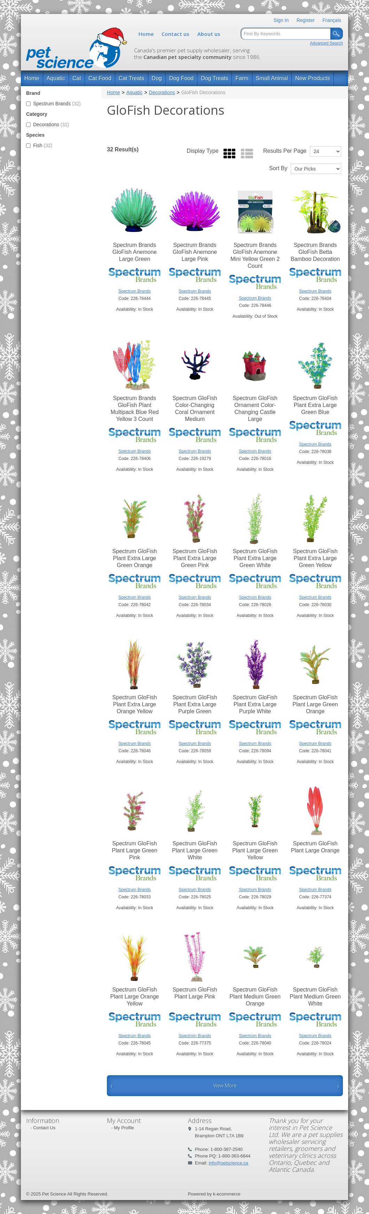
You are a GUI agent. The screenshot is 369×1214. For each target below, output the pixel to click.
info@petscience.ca (228, 1163)
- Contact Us (42, 1127)
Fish (39, 145)
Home (146, 33)
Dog (157, 78)
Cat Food (99, 78)
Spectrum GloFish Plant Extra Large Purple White (255, 704)
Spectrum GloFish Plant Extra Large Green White (255, 558)
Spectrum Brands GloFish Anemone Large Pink (195, 252)
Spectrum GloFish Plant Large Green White (195, 850)
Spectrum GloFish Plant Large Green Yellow (255, 850)
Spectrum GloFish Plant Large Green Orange (315, 704)
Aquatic (56, 78)
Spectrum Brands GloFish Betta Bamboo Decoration (315, 252)
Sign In (281, 20)
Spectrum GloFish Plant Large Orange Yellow (134, 996)
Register (306, 20)
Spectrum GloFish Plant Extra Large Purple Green (195, 704)
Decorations (47, 124)
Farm (241, 78)
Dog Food (181, 78)
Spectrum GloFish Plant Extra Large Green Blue (315, 405)
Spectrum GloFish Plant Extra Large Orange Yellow (134, 704)
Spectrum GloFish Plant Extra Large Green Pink (195, 558)
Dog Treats (214, 78)
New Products (312, 78)
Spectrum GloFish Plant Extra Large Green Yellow (315, 558)
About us (208, 33)
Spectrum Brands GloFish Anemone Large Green (134, 252)
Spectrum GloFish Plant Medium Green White (315, 996)
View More (225, 1085)
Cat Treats (131, 78)
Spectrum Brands (53, 103)
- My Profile (122, 1127)
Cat (76, 78)
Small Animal (272, 78)
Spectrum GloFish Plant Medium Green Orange (255, 996)
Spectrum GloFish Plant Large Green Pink (134, 850)
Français (331, 20)
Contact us (175, 33)
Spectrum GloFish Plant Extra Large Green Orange (134, 558)
